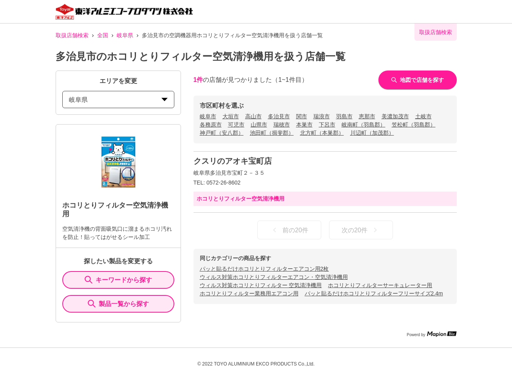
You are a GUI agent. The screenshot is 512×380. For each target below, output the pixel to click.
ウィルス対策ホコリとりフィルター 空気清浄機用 (261, 285)
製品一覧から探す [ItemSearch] (118, 304)
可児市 (236, 124)
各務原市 (211, 124)
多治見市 (279, 116)
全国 (102, 35)
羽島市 (344, 116)
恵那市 (367, 116)
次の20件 (361, 230)
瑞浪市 (321, 116)
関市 (301, 116)
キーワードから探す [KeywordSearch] (118, 280)
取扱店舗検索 (72, 35)
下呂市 (327, 124)
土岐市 (423, 116)
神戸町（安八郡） (222, 133)
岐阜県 (125, 35)
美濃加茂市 (395, 116)
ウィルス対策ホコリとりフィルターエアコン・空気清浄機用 (274, 277)
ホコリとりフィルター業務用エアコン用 (249, 293)
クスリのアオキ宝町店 (233, 161)
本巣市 (304, 124)
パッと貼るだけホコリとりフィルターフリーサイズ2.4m (374, 293)
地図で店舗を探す (417, 80)
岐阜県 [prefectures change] (118, 99)
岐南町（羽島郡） (363, 124)
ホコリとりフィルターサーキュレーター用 (380, 285)
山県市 (259, 124)
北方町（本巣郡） (322, 133)
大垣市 (231, 116)
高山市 (253, 116)
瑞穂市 (281, 124)
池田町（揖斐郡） (272, 133)
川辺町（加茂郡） (372, 133)
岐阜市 (208, 116)
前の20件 (289, 230)
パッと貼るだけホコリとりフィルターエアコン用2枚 (264, 269)
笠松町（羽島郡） (414, 124)
